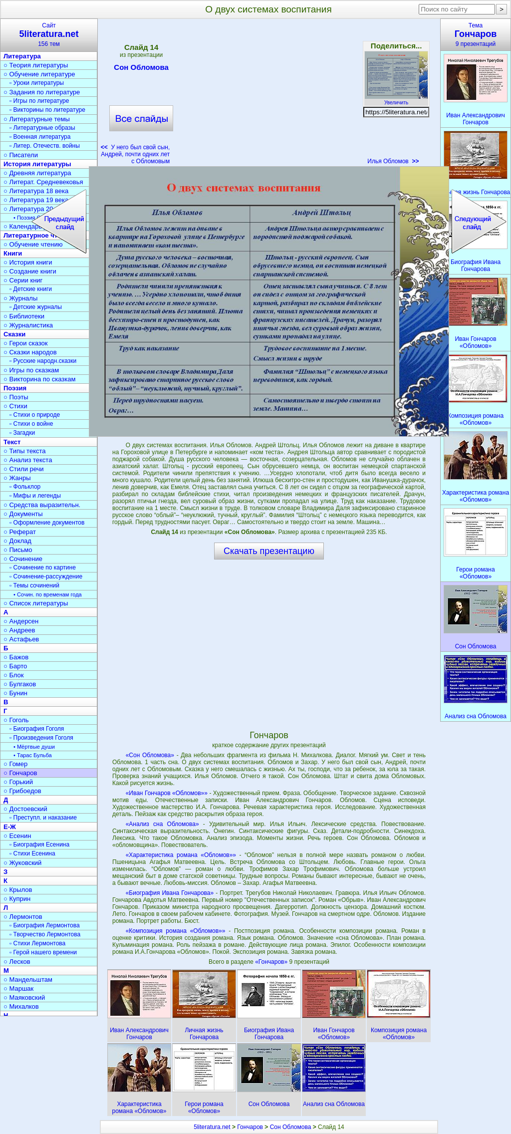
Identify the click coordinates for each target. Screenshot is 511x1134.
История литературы (37, 164)
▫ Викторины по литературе (47, 109)
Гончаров (250, 1127)
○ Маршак (18, 988)
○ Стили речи (23, 469)
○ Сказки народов (30, 352)
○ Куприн (16, 898)
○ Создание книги (29, 271)
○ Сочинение (22, 559)
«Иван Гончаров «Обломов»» (167, 793)
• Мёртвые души (34, 747)
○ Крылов (17, 889)
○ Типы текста (24, 451)
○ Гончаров (20, 773)
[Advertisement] (268, 95)
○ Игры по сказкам (31, 370)
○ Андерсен (20, 621)
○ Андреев (19, 630)
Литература (22, 56)
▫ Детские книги (30, 288)
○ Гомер (15, 764)
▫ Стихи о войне (31, 423)
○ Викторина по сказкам (39, 379)
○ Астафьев (21, 639)
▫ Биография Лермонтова (44, 925)
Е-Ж (9, 827)
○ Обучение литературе (39, 74)
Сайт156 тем (48, 34)
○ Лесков (16, 961)
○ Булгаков (19, 684)
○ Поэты (15, 397)
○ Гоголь (16, 720)
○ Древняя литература (37, 173)
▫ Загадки (22, 432)
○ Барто (15, 666)
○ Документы (22, 514)
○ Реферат (19, 532)
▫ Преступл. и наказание (43, 817)
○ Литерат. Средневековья (43, 182)
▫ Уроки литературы (36, 82)
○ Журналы (20, 298)
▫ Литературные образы (42, 127)
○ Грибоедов (22, 791)
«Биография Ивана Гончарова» (170, 892)
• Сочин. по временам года (47, 594)
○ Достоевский (25, 809)
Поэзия (14, 388)
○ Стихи (15, 406)
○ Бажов (15, 657)
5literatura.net (212, 1127)
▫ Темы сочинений (34, 585)
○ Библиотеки (23, 316)
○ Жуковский (22, 862)
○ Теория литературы (35, 65)
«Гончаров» (272, 961)
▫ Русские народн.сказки (42, 360)
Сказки (14, 334)
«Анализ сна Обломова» (162, 824)
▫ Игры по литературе (39, 100)
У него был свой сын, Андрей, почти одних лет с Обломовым (135, 154)
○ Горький (18, 782)
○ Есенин (17, 836)
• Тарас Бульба (32, 755)
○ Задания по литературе (41, 92)
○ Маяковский (24, 997)
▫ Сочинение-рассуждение (45, 576)
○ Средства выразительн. (41, 505)
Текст (11, 442)
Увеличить (396, 99)
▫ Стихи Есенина (32, 853)
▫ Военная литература (39, 136)
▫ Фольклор (24, 486)
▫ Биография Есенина (39, 844)
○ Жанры (17, 478)
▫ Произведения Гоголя (41, 737)
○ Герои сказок (25, 343)
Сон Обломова (141, 69)
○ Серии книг (22, 280)
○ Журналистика (28, 325)
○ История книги (27, 262)
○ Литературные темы (36, 119)
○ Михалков (21, 1006)
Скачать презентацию (269, 551)
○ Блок (13, 675)
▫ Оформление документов (46, 522)
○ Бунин (15, 693)
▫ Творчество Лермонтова (44, 934)
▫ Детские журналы (35, 306)
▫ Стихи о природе (34, 414)
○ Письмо (17, 550)
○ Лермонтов (22, 916)
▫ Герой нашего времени (43, 952)
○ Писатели (20, 155)
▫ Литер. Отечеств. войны (44, 145)
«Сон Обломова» (150, 755)
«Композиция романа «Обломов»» (176, 930)
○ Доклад (17, 541)
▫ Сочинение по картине (42, 567)
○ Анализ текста (27, 460)
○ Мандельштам (27, 979)
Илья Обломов (393, 161)
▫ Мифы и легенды (35, 495)
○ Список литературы (35, 603)
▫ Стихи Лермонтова (37, 943)
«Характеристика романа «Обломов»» (181, 854)
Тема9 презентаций (476, 34)
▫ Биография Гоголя (36, 728)
